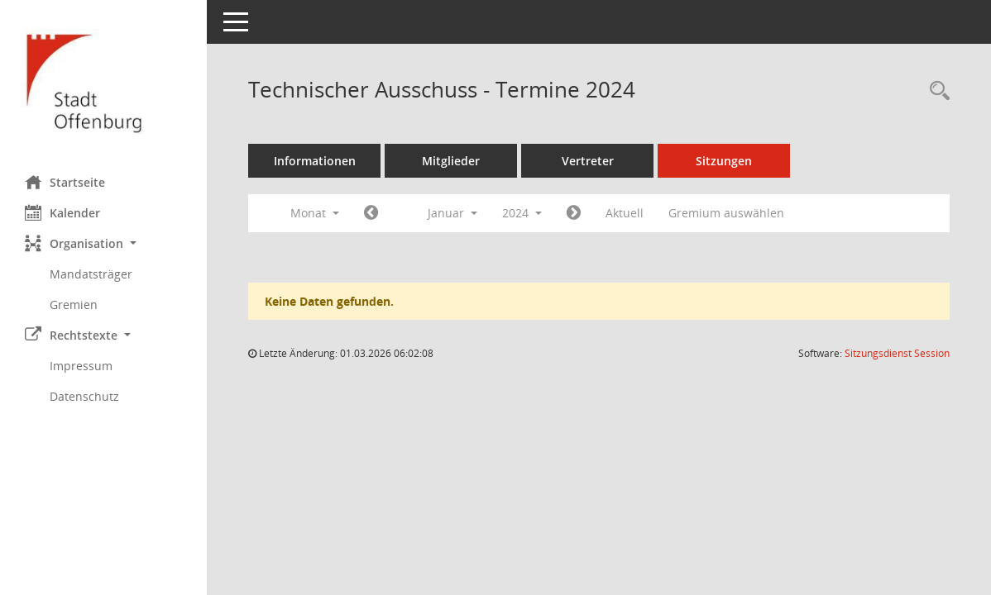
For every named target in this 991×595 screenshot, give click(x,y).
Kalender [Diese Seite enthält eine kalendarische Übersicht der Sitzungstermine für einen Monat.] (62, 212)
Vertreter (588, 161)
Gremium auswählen (726, 213)
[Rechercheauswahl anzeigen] (936, 91)
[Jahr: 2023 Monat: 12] (371, 213)
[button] (103, 243)
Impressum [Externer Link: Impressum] (81, 366)
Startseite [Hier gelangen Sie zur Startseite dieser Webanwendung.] (65, 182)
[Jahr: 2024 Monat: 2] (573, 213)
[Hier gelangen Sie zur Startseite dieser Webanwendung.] (103, 81)
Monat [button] (314, 213)
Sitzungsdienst (897, 353)
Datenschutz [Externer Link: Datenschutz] (84, 396)
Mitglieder (451, 161)
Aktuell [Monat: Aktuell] (625, 213)
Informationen (315, 161)
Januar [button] (452, 213)
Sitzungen (724, 161)
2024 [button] (522, 213)
